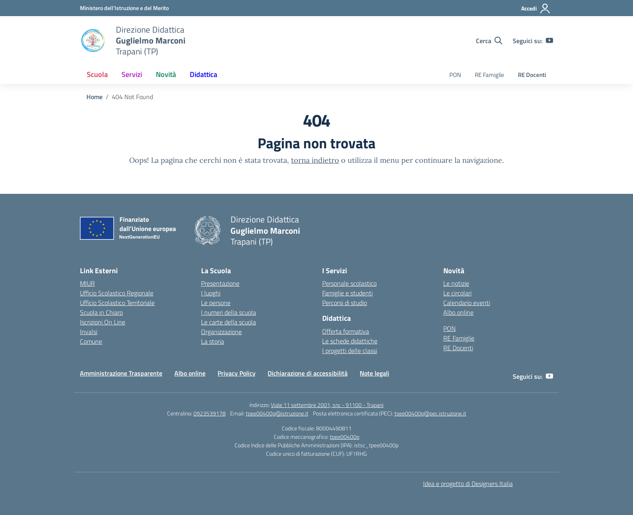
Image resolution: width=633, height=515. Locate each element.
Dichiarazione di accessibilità (308, 373)
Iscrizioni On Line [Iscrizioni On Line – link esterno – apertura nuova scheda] (102, 322)
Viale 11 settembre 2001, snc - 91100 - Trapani (327, 405)
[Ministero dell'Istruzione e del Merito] (124, 8)
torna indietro (315, 160)
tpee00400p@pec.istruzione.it (430, 413)
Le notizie (456, 283)
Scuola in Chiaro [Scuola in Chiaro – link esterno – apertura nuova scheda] (101, 312)
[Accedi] (536, 8)
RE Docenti (532, 74)
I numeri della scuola (228, 312)
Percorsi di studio (344, 302)
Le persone (216, 302)
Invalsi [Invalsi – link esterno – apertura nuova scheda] (88, 331)
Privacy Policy (237, 373)
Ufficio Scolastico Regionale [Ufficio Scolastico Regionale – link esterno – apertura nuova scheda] (116, 293)
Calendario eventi (466, 302)
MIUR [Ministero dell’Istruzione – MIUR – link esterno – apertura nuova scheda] (87, 283)
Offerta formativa (345, 331)
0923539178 (209, 413)
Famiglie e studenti (347, 293)
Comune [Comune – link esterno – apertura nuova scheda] (91, 341)
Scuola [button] (97, 74)
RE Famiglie (489, 74)
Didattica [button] (203, 74)
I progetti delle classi (349, 350)
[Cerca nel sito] (489, 40)
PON (455, 74)
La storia (212, 341)
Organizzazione (221, 331)
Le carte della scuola (228, 322)
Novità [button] (166, 74)
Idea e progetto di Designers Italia (468, 483)
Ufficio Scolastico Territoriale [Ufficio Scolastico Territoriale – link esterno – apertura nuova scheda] (117, 302)
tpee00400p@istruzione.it (277, 413)
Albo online (458, 312)
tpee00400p (344, 436)
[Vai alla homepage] (93, 40)
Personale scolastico (349, 283)
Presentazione (220, 283)
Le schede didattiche (349, 341)
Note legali (374, 373)
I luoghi (210, 293)
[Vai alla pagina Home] (94, 97)
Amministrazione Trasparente (121, 373)
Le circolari (457, 293)
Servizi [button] (132, 74)
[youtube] (549, 40)
